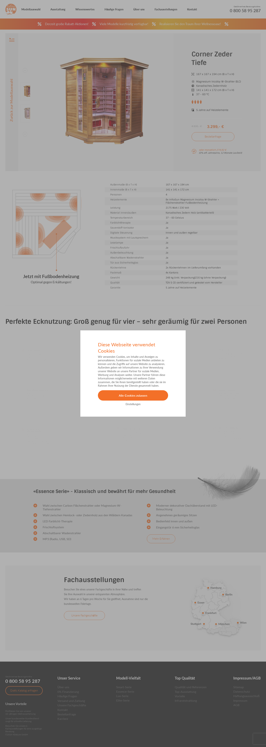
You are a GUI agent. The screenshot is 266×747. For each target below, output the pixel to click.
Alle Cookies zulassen (133, 395)
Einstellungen (133, 403)
